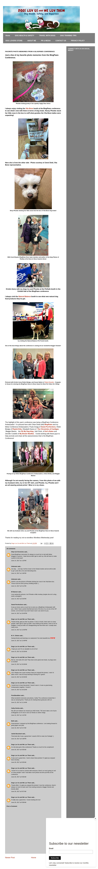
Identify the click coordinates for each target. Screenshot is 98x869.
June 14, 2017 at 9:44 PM (18, 598)
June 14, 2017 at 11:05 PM (19, 630)
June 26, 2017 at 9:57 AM (18, 791)
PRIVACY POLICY (78, 41)
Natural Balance (24, 296)
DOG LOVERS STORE (14, 41)
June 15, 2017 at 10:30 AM (19, 677)
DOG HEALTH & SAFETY (24, 35)
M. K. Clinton (15, 635)
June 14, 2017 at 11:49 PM (19, 640)
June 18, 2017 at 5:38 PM (18, 738)
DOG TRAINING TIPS (68, 35)
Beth (12, 721)
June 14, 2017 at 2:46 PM (18, 573)
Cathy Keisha (15, 708)
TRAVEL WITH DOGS (47, 35)
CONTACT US (61, 41)
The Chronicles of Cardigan (48, 429)
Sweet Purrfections (48, 427)
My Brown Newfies (26, 434)
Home (8, 35)
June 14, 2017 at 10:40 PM (19, 613)
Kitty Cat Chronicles (17, 552)
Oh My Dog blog (27, 431)
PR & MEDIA (46, 41)
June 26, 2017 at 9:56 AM (18, 777)
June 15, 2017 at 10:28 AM (19, 651)
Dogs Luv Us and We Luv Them (21, 619)
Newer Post (10, 858)
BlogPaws (49, 424)
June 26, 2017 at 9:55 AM (18, 749)
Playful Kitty (17, 429)
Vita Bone (29, 108)
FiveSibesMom (16, 695)
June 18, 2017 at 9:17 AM (18, 728)
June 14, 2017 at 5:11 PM (18, 586)
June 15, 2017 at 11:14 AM (19, 702)
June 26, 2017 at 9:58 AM (18, 802)
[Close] (95, 818)
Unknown (14, 566)
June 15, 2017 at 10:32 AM (19, 689)
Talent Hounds (49, 382)
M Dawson (14, 592)
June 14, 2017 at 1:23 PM (18, 560)
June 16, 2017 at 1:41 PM (18, 715)
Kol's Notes (49, 431)
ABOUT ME (31, 41)
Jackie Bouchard (16, 733)
